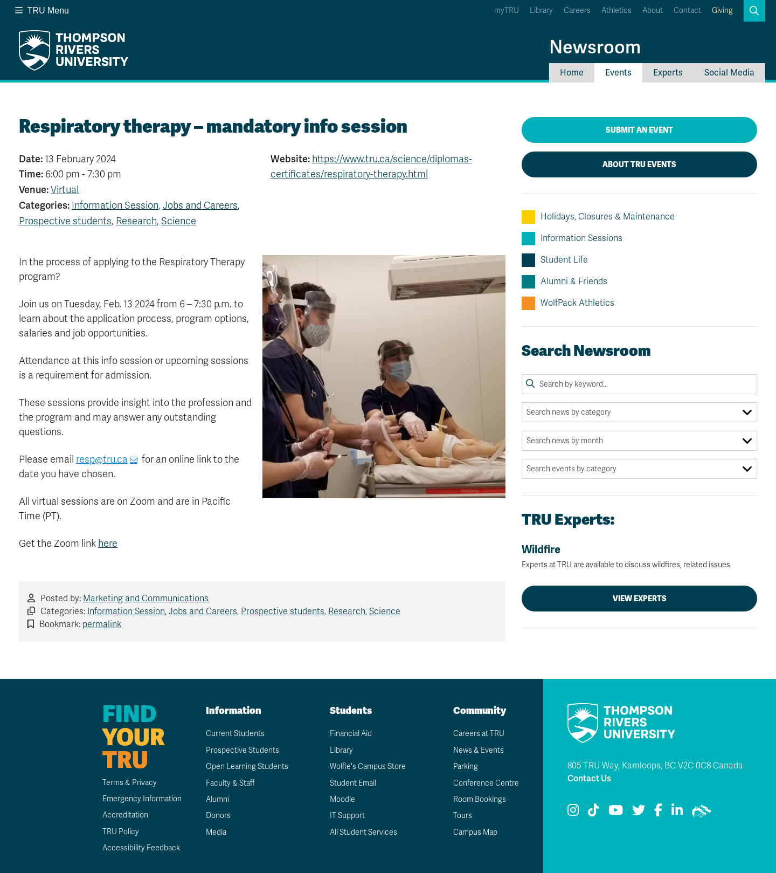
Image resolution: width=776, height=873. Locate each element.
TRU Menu (42, 10)
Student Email (353, 783)
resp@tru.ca (102, 459)
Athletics (616, 10)
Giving (722, 10)
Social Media (729, 72)
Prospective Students (242, 750)
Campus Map (475, 832)
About (652, 10)
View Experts (640, 598)
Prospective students (65, 221)
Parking (465, 766)
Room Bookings (479, 799)
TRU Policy (120, 831)
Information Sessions (572, 238)
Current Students (235, 733)
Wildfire (639, 556)
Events (618, 72)
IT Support (347, 815)
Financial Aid (351, 733)
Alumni (217, 799)
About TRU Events (639, 164)
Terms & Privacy (129, 782)
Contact (687, 10)
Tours (462, 815)
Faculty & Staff (230, 783)
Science (178, 221)
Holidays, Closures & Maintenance (598, 217)
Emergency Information (142, 798)
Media (216, 832)
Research (136, 221)
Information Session (115, 205)
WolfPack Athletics (568, 303)
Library (541, 10)
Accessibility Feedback (141, 848)
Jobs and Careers (200, 205)
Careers (577, 10)
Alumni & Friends (564, 281)
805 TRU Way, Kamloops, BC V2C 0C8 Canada (655, 765)
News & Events (478, 750)
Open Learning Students (247, 766)
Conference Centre (486, 783)
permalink (101, 624)
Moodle (342, 799)
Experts (668, 72)
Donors (218, 815)
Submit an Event (639, 130)
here (107, 543)
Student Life (555, 260)
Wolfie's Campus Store (368, 766)
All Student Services (363, 832)
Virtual (65, 190)
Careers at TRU (478, 733)
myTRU (506, 10)
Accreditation (125, 815)
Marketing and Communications (146, 598)
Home (572, 72)
